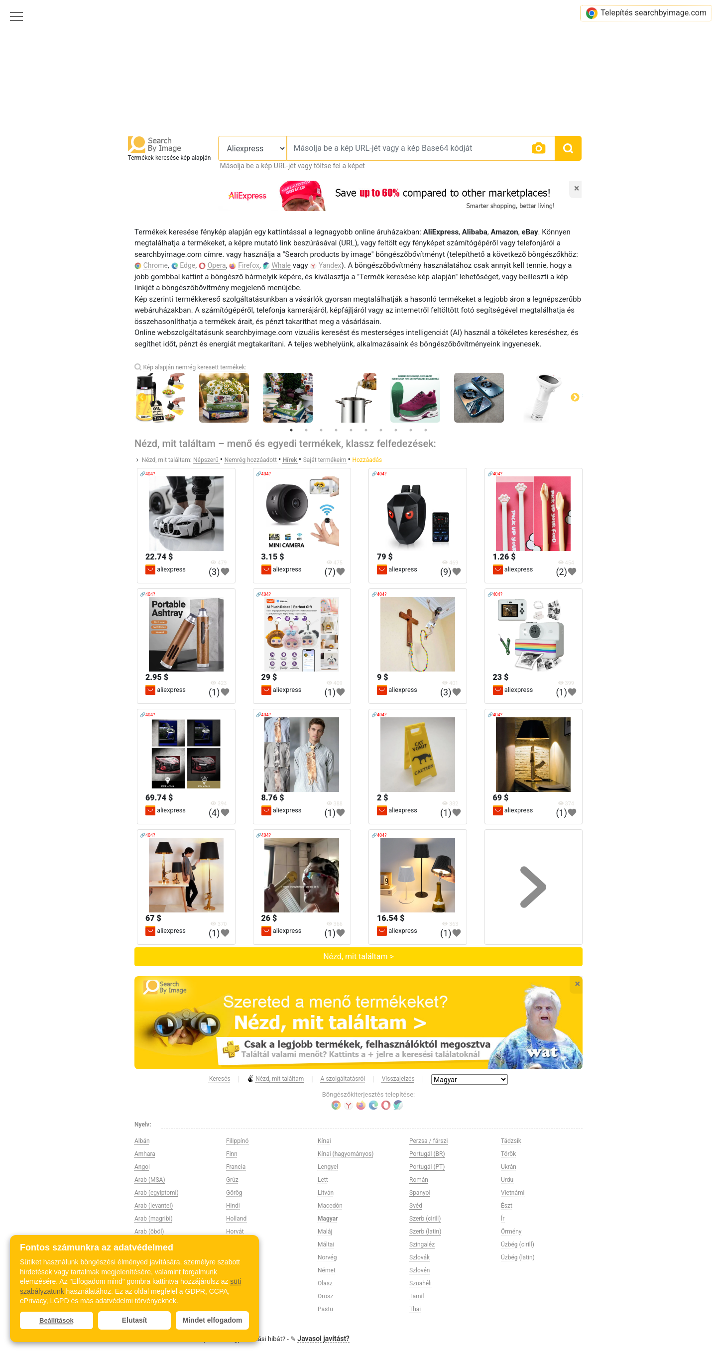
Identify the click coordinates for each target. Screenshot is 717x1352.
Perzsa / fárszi (428, 1140)
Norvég (327, 1257)
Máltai (326, 1244)
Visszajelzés (398, 1078)
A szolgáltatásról (343, 1078)
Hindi (233, 1205)
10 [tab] (426, 430)
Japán (234, 1270)
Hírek (291, 459)
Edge (187, 265)
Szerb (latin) (425, 1231)
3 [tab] (321, 430)
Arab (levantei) (153, 1205)
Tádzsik (511, 1140)
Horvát (235, 1231)
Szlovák (419, 1257)
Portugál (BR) (427, 1153)
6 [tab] (366, 430)
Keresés (220, 1078)
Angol (142, 1166)
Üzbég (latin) (518, 1257)
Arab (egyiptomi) (156, 1192)
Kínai (324, 1140)
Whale (281, 265)
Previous (142, 398)
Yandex (330, 265)
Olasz (325, 1283)
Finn (232, 1153)
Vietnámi (512, 1192)
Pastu (325, 1309)
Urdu (507, 1179)
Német (327, 1270)
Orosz (325, 1296)
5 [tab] (351, 430)
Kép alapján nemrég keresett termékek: (194, 367)
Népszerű (206, 459)
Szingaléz (422, 1244)
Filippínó (237, 1140)
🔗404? (147, 473)
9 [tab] (411, 430)
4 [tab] (336, 430)
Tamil (416, 1296)
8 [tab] (396, 430)
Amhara (144, 1153)
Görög (234, 1192)
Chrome (155, 265)
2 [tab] (306, 430)
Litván (326, 1192)
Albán (142, 1140)
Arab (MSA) (149, 1179)
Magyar (328, 1218)
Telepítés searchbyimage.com (646, 13)
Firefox (248, 265)
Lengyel (328, 1166)
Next (575, 398)
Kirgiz (233, 1296)
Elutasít (134, 1320)
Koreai (234, 1309)
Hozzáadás (367, 459)
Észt (506, 1205)
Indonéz (236, 1257)
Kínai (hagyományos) (345, 1153)
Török (508, 1153)
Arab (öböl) (149, 1231)
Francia (235, 1166)
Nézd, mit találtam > (358, 956)
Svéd (415, 1205)
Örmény (511, 1231)
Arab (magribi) (153, 1218)
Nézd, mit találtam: (167, 459)
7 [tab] (381, 430)
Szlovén (419, 1270)
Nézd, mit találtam (275, 1079)
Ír (502, 1218)
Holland (236, 1218)
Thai (415, 1309)
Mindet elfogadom (212, 1320)
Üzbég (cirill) (517, 1244)
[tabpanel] (358, 398)
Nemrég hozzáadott (251, 459)
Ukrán (508, 1166)
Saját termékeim (325, 459)
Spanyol (419, 1192)
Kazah (234, 1283)
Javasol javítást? (323, 1339)
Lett (323, 1179)
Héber (234, 1244)
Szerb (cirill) (425, 1218)
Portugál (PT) (427, 1166)
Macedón (330, 1205)
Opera (217, 265)
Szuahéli (420, 1283)
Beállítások (56, 1320)
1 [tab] (291, 430)
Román (418, 1179)
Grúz (232, 1179)
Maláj (325, 1231)
